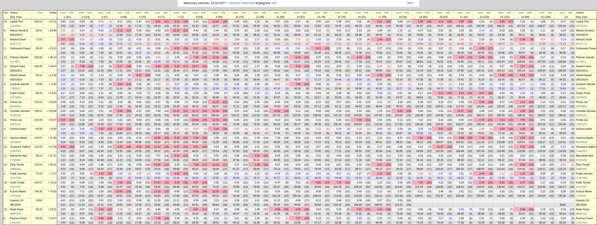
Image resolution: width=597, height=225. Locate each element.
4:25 (177, 93)
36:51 (215, 222)
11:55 (119, 213)
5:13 (400, 119)
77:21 (338, 151)
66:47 (215, 106)
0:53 (101, 21)
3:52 (298, 30)
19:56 (157, 177)
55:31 (277, 61)
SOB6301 (15, 115)
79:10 (522, 133)
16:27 (138, 213)
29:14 (176, 133)
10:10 (100, 151)
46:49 (195, 142)
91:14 (379, 168)
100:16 (460, 25)
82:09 (379, 151)
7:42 (420, 137)
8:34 (101, 97)
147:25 (378, 115)
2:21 (481, 66)
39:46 (176, 70)
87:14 (318, 106)
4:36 (481, 191)
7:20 (277, 137)
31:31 (157, 70)
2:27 (63, 66)
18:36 (138, 106)
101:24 (276, 195)
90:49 (501, 213)
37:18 (195, 52)
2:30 (63, 209)
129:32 (439, 124)
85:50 (39, 218)
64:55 (277, 142)
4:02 (63, 164)
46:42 (195, 168)
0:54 (543, 39)
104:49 (460, 151)
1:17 (257, 39)
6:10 (82, 43)
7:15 (101, 43)
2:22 (400, 84)
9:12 (177, 21)
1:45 (257, 102)
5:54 (502, 119)
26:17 (157, 133)
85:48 (399, 25)
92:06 (501, 52)
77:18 (460, 97)
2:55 (120, 93)
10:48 (100, 160)
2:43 (318, 39)
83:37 (501, 97)
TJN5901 (15, 88)
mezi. (63, 12)
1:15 (543, 75)
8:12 (318, 200)
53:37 (215, 25)
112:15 (399, 204)
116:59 (358, 195)
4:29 (481, 48)
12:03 (81, 195)
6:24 (82, 25)
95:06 (542, 213)
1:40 (379, 39)
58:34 (358, 79)
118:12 (378, 195)
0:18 (563, 155)
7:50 (82, 186)
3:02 (440, 30)
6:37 (139, 110)
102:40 (480, 25)
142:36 (501, 195)
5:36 (420, 102)
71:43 (420, 222)
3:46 (82, 57)
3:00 (440, 39)
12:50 (119, 222)
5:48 (82, 34)
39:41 (176, 142)
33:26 (256, 43)
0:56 (543, 84)
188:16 (521, 115)
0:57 (543, 57)
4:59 (298, 200)
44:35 (318, 43)
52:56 (379, 43)
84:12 (542, 79)
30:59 (195, 79)
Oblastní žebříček (241, 3)
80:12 (542, 133)
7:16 (338, 182)
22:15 (215, 191)
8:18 (359, 57)
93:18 (236, 195)
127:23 (276, 115)
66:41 (420, 88)
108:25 (378, 204)
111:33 (480, 142)
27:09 (176, 79)
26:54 (176, 97)
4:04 (338, 155)
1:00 (379, 30)
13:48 (119, 168)
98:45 (420, 168)
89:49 (481, 52)
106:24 (542, 70)
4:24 (461, 57)
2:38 (257, 164)
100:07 (439, 142)
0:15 (563, 146)
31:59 (215, 177)
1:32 (379, 137)
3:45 (236, 21)
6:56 (139, 102)
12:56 (157, 137)
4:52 (63, 191)
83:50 (297, 106)
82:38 (501, 222)
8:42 (120, 128)
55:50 (399, 43)
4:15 (440, 155)
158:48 (419, 115)
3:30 (318, 21)
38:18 (215, 133)
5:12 (120, 30)
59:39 (297, 52)
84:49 (460, 213)
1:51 (543, 110)
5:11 (298, 110)
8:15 (177, 66)
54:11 (277, 34)
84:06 (379, 70)
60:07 (379, 79)
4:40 (502, 75)
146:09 (542, 195)
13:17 (195, 66)
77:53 (542, 88)
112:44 (501, 168)
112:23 (460, 106)
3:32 (359, 21)
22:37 (176, 43)
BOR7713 (15, 43)
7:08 (195, 137)
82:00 (379, 25)
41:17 (277, 177)
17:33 (138, 34)
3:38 (400, 102)
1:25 (101, 128)
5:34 (139, 200)
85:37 (277, 186)
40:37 (236, 213)
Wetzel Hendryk (19, 30)
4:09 (195, 84)
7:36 (82, 66)
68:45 (338, 61)
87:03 (399, 70)
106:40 (38, 66)
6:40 (82, 110)
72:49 (379, 213)
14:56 (138, 177)
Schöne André (18, 128)
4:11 (120, 21)
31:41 (176, 52)
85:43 (277, 204)
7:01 (82, 106)
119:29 (38, 146)
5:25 (139, 93)
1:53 (522, 75)
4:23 (420, 164)
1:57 (522, 66)
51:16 (358, 43)
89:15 (215, 195)
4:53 (277, 84)
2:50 (63, 110)
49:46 (338, 177)
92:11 (481, 160)
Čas (40, 12)
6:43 (139, 75)
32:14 (195, 97)
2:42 (63, 48)
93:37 (522, 52)
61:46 (379, 97)
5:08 (82, 182)
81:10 (420, 160)
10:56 (119, 61)
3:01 (338, 84)
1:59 (481, 128)
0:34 (563, 110)
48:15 (256, 34)
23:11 (138, 70)
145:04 (501, 124)
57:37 (297, 213)
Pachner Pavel (18, 218)
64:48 (379, 222)
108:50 (480, 168)
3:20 (400, 209)
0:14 (563, 39)
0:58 (101, 30)
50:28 (297, 97)
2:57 (63, 39)
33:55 (157, 204)
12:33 (215, 119)
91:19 (420, 70)
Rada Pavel (16, 209)
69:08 (481, 177)
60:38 (338, 222)
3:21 (338, 57)
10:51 (100, 115)
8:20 (158, 66)
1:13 (101, 75)
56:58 (277, 52)
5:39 (420, 21)
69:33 (297, 151)
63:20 (399, 79)
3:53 (359, 93)
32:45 (195, 61)
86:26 (39, 93)
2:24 (481, 21)
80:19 (358, 25)
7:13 (82, 97)
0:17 (563, 21)
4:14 (420, 84)
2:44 (318, 173)
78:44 (318, 168)
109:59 (358, 124)
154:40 (38, 119)
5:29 (481, 182)
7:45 (101, 52)
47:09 (215, 52)
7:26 (195, 57)
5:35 (139, 30)
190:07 (542, 115)
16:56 (119, 204)
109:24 (358, 186)
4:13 (82, 102)
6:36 (82, 52)
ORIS (410, 3)
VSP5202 (15, 124)
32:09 (236, 43)
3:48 (338, 21)
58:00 (215, 168)
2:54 (400, 39)
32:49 (215, 88)
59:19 (358, 133)
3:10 (318, 75)
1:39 (257, 75)
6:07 (277, 164)
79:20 (277, 106)
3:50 (195, 75)
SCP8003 (15, 97)
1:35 (522, 30)
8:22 (101, 106)
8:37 (82, 151)
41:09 (236, 133)
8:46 (158, 119)
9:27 (101, 213)
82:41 (440, 52)
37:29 (215, 213)
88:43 (460, 160)
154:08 (399, 115)
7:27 (298, 218)
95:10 (440, 70)
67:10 (338, 160)
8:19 (82, 142)
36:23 (256, 177)
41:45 (256, 97)
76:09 (399, 213)
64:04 (460, 43)
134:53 (480, 186)
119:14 (542, 151)
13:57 (100, 195)
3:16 (338, 39)
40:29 (236, 97)
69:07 (501, 43)
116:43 (521, 168)
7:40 (158, 110)
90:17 (297, 124)
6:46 (101, 34)
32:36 (195, 133)
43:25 (215, 160)
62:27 (399, 88)
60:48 (358, 97)
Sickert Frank (17, 66)
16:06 (119, 133)
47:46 (277, 133)
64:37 (399, 97)
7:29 (101, 79)
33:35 (195, 222)
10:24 (100, 168)
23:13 (157, 213)
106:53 (521, 61)
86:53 (420, 61)
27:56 (157, 160)
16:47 (119, 186)
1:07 (522, 84)
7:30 (101, 61)
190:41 (38, 110)
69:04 (215, 204)
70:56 (358, 213)
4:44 (82, 164)
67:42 (399, 222)
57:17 (318, 222)
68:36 (358, 34)
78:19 (338, 142)
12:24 (215, 21)
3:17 (298, 75)
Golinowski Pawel (20, 48)
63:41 (195, 204)
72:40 (236, 204)
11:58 (119, 34)
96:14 (420, 142)
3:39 (82, 21)
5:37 (195, 48)
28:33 (195, 177)
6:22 (82, 88)
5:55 (277, 39)
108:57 (542, 25)
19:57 (138, 168)
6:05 (177, 191)
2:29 (481, 39)
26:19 (157, 25)
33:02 (157, 142)
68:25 (338, 52)
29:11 (215, 43)
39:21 (277, 43)
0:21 (563, 102)
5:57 (277, 57)
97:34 (522, 160)
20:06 (138, 142)
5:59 (298, 119)
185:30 (501, 115)
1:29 (522, 93)
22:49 (138, 186)
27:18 (176, 213)
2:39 (461, 30)
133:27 (460, 124)
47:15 (236, 160)
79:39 (481, 222)
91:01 (440, 61)
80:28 (39, 128)
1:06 (543, 21)
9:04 (158, 21)
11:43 (119, 88)
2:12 (502, 173)
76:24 (481, 79)
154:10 (542, 124)
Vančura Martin (18, 137)
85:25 (440, 160)
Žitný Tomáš (17, 164)
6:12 (177, 155)
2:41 (298, 48)
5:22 (277, 93)
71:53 (39, 39)
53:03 (195, 70)
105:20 (337, 186)
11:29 (119, 97)
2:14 (63, 30)
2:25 (63, 75)
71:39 (542, 43)
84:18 (277, 124)
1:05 (101, 39)
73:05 (379, 52)
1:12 (101, 66)
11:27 (440, 146)
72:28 (236, 124)
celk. (71, 12)
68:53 (195, 186)
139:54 (501, 186)
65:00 (318, 52)
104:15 (460, 142)
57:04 (176, 195)
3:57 (82, 84)
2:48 (63, 102)
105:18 (419, 106)
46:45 (236, 34)
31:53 (157, 115)
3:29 (318, 66)
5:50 (82, 155)
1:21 (101, 93)
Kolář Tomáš (17, 182)
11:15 (100, 70)
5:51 (440, 110)
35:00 (236, 177)
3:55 (400, 57)
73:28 (215, 186)
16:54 (138, 97)
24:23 (157, 34)
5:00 (158, 173)
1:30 (257, 30)
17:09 (138, 88)
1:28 (257, 48)
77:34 (501, 133)
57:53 (236, 151)
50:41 (256, 160)
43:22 (215, 34)
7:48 (158, 218)
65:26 (277, 151)
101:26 (439, 151)
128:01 (419, 195)
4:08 (440, 57)
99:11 (481, 61)
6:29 (82, 200)
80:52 (358, 151)
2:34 (502, 39)
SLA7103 (15, 186)
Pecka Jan (16, 102)
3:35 (420, 48)
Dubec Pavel (17, 93)
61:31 (318, 213)
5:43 (481, 119)
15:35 (119, 151)
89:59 (420, 151)
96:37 (440, 25)
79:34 (420, 52)
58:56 (358, 88)
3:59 (522, 164)
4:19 (318, 137)
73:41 (460, 79)
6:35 (338, 119)
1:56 (461, 39)
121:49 (399, 195)
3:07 (120, 48)
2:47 (298, 21)
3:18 (420, 39)
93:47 (522, 213)
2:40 (461, 102)
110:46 (378, 186)
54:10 (195, 124)
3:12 (461, 93)
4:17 (420, 93)
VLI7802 (15, 61)
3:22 (195, 128)
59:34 (256, 151)
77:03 (358, 61)
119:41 (38, 137)
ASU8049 (15, 142)
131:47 (439, 195)
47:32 (236, 61)
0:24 (563, 137)
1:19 (543, 209)
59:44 (297, 160)
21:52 (157, 88)
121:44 (419, 186)
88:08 (481, 213)
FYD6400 (15, 160)
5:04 (338, 137)
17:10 (157, 191)
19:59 (138, 160)
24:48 (138, 124)
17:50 (119, 124)
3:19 (318, 30)
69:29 (297, 25)
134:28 (460, 195)
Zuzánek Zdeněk (19, 84)
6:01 (195, 209)
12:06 (81, 124)
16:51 (138, 61)
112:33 (256, 115)
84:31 (39, 75)
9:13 (82, 160)
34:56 (176, 34)
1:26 (522, 21)
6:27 (177, 146)
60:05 (379, 88)
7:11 (82, 191)
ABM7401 (15, 213)
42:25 (256, 213)
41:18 (215, 110)
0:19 (563, 30)
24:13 (138, 115)
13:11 (100, 204)
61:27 (236, 168)
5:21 (318, 48)
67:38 (420, 79)
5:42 (195, 21)
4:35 (481, 102)
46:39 (318, 177)
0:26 (563, 191)
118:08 (521, 151)
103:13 (501, 70)
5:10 (440, 21)
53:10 (318, 133)
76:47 (338, 25)
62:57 (399, 133)
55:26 (379, 177)
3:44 (216, 30)
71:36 (358, 160)
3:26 (195, 39)
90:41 (39, 30)
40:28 (176, 124)
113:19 (337, 195)
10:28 (119, 79)
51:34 (277, 213)
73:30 (318, 151)
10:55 (119, 191)
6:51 (195, 146)
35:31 (176, 25)
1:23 (257, 21)
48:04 (297, 79)
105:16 (297, 195)
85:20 (460, 52)
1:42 (257, 191)
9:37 (101, 222)
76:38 (420, 34)
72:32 (460, 133)
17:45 (138, 222)
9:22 (277, 119)
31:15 (215, 102)
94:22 (399, 168)
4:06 (120, 84)
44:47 (277, 79)
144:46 (521, 195)
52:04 (256, 52)
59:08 (420, 43)
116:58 (480, 106)
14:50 (277, 110)
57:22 (236, 25)
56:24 (338, 133)
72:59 (318, 25)
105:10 (521, 70)
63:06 (318, 160)
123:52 (542, 106)
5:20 (195, 93)
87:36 (501, 34)
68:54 (420, 97)
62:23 (256, 70)
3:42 (359, 102)
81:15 (481, 97)
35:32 (195, 106)
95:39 (318, 124)
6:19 (82, 61)
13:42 (195, 119)
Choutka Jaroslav (20, 110)
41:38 (256, 222)
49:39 (297, 88)
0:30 (563, 119)
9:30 (82, 115)
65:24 (318, 61)
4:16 (420, 66)
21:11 (195, 110)
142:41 (521, 186)
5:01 (158, 39)
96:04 (379, 106)
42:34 (277, 88)
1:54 (379, 119)
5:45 (236, 119)
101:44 (501, 61)
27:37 (157, 182)
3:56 (82, 93)
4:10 (298, 66)
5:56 (277, 30)
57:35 (256, 142)
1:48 (101, 182)
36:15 (236, 88)
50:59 (157, 195)
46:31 (277, 222)
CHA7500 (15, 177)
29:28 (195, 88)
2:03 (461, 209)
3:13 (359, 30)
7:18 (481, 137)
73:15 (318, 142)
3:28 (338, 93)
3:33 (420, 128)
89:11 (522, 34)
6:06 (158, 75)
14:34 (138, 43)
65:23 (338, 34)
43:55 (297, 177)
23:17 (157, 79)
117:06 (399, 124)
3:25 (359, 39)
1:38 (522, 39)
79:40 (440, 34)
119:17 (542, 142)
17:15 (138, 25)
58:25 (399, 177)
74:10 (39, 173)
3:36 (400, 146)
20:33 (138, 133)
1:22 (101, 119)
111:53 (378, 124)
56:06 (236, 142)
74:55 (297, 168)
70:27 (440, 133)
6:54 (177, 119)
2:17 (502, 48)
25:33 (157, 222)
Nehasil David (18, 39)
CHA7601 (15, 151)
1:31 (522, 48)
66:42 (277, 25)
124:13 (38, 102)
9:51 (216, 48)
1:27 (379, 48)
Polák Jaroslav (18, 173)
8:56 (318, 182)
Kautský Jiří (16, 200)
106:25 (501, 25)
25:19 (176, 61)
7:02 (420, 182)
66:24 (460, 177)
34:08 (176, 160)
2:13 (522, 102)
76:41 (399, 160)
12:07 (460, 110)
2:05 (481, 84)
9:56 (195, 191)
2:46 (522, 110)
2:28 (257, 119)
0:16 (563, 57)
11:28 (119, 25)
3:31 (236, 66)
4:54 (277, 48)
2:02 (257, 57)
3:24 (236, 57)
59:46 (176, 186)
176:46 (460, 115)
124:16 (419, 124)
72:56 (256, 106)
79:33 (338, 70)
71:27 (460, 88)
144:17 (38, 182)
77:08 (460, 222)
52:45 (318, 88)
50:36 (236, 52)
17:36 (119, 115)
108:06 (38, 57)
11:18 (215, 164)
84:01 (379, 142)
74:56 (256, 124)
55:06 (176, 204)
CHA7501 (15, 222)
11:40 (119, 106)
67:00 (195, 195)
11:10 (81, 204)
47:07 (277, 97)
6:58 (158, 48)
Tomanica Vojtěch (20, 146)
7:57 (277, 21)
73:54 (542, 177)
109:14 (38, 21)
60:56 (236, 70)
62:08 (440, 43)
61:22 (318, 34)
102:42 (439, 168)
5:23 (216, 200)
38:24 (195, 160)
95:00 (256, 195)
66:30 (420, 133)
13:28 (100, 124)
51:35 (215, 142)
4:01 (338, 30)
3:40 (216, 75)
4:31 (139, 48)
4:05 (177, 102)
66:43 (215, 124)
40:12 (236, 222)
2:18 (502, 84)
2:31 (298, 39)
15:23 (138, 52)
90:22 (542, 34)
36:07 (157, 151)
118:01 (521, 142)
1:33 (379, 75)
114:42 (399, 186)
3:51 (440, 66)
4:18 (420, 75)
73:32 (481, 88)
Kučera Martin (18, 191)
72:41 (297, 70)
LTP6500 (15, 195)
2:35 (400, 30)
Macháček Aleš (19, 155)
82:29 (358, 142)
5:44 (158, 128)
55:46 (338, 88)
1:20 (379, 155)
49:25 (195, 151)
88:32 (399, 142)
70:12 (277, 168)
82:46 (440, 213)
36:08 (215, 97)
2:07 (379, 200)
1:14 (543, 66)
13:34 (157, 164)
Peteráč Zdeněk (19, 57)
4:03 (236, 191)
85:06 (522, 97)
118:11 (542, 168)
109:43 (439, 106)
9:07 (195, 182)
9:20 (177, 48)
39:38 (195, 34)
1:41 (379, 21)
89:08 (297, 186)
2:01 (543, 119)
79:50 (256, 186)
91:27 (420, 25)
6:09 (139, 164)
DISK (39, 200)
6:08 (277, 66)
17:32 (119, 70)
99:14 (39, 155)
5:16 (502, 110)
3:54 (82, 48)
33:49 (138, 195)
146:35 (38, 191)
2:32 (440, 84)
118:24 (38, 164)
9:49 (101, 142)
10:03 (81, 70)
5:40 (139, 155)
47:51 (338, 43)
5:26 (139, 84)
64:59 (338, 213)
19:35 (157, 43)
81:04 (501, 79)
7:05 (298, 84)
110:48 (501, 151)
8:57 (139, 191)
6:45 (120, 110)
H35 (274, 3)
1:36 (522, 128)
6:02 (139, 182)
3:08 (216, 39)
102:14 (337, 124)
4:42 (195, 30)
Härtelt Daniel (18, 75)
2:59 (120, 75)
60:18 (379, 133)
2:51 (400, 93)
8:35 (195, 200)
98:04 (318, 186)
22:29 (157, 97)
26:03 (195, 43)
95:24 (39, 209)
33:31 (157, 168)
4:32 (359, 164)
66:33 (481, 43)
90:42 (297, 204)
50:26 (157, 186)
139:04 (480, 195)
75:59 (399, 52)
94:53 (358, 106)
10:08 (119, 43)
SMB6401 (15, 168)
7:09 (120, 182)
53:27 (318, 97)
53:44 (215, 151)
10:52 (119, 52)
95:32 (501, 160)
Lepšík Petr (16, 21)
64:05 (256, 168)
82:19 (460, 34)
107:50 (542, 61)
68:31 (277, 70)
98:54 (318, 204)
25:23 (157, 106)
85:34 (542, 222)
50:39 (297, 133)
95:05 (39, 48)
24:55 (138, 151)
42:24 (256, 133)
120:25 (501, 106)
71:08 (440, 79)
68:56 (297, 142)
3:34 (82, 30)
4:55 (139, 218)
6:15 (82, 177)
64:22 (440, 177)
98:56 (542, 160)
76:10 (318, 70)
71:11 (236, 106)
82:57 (522, 79)
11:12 (157, 146)
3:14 (338, 128)
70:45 (522, 43)
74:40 (440, 222)
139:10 (480, 124)
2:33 (63, 57)
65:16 (195, 115)
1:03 (543, 93)
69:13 (440, 88)
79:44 (420, 213)
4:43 (158, 57)
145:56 (358, 115)
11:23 (215, 57)
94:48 (542, 52)
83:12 (358, 70)
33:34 (157, 124)
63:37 (358, 222)
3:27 (236, 48)
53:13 (358, 177)
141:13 (337, 115)
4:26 (139, 39)
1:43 (101, 173)
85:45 (399, 151)
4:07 (82, 146)
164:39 (439, 115)
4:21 (236, 93)
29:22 (176, 222)
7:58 (101, 177)
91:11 (338, 106)
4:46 (420, 57)
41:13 (195, 25)
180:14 (480, 115)
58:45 (256, 25)
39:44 (256, 79)
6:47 (158, 102)
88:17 (358, 168)
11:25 (157, 200)
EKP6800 (15, 106)
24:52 (119, 195)
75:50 (501, 88)
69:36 (379, 34)
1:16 (257, 93)
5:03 (277, 75)
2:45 (63, 21)
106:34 (215, 115)
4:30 (298, 102)
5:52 (277, 146)
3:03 (502, 30)
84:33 (481, 34)
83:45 (338, 168)
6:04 (195, 102)
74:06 (440, 97)
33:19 (195, 213)
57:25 (215, 70)
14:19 (119, 160)
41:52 (297, 43)
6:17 (120, 66)
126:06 (439, 186)
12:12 (176, 110)
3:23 (236, 30)
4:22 (216, 66)
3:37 (318, 57)
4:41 (236, 182)
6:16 (298, 57)
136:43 (317, 115)
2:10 (522, 191)
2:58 (236, 39)
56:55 (338, 97)
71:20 (501, 177)
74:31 (481, 133)
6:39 (177, 137)
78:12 (379, 61)
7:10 (420, 119)
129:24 (460, 186)
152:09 (521, 124)
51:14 (318, 79)
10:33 (176, 30)
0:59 (379, 128)
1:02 (543, 128)
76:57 (522, 88)
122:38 (521, 106)
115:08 (501, 142)
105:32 (460, 168)
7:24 (101, 133)
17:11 (138, 79)
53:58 (297, 222)
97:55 (460, 70)
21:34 (157, 61)
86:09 (542, 97)
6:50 (158, 30)
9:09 (277, 209)
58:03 (297, 34)
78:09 (39, 84)
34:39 (215, 79)
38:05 (236, 79)
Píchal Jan (16, 119)
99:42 (399, 106)
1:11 (543, 30)
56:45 (277, 160)
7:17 (101, 25)
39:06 (176, 168)
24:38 (176, 177)
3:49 (318, 164)
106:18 (358, 204)
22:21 (157, 52)
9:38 (101, 186)
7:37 (101, 88)
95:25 (460, 61)
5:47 (139, 21)
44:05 (176, 115)
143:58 (542, 186)
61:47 (297, 61)
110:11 (235, 115)
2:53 (120, 39)
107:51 (521, 25)
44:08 (215, 61)
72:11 (399, 34)
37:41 (256, 88)
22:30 (138, 204)
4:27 (420, 30)
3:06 (318, 84)
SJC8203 (15, 25)
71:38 (358, 52)
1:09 (101, 48)
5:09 (522, 57)
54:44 (338, 79)
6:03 (298, 209)
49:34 (256, 61)
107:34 (480, 151)
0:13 (563, 164)
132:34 (297, 115)
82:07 (399, 61)
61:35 (420, 177)
